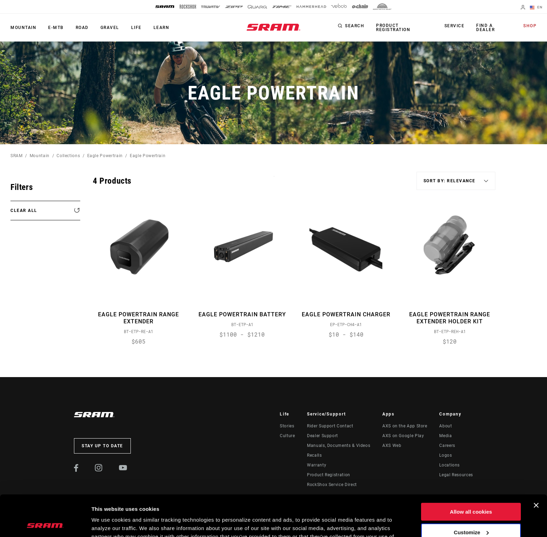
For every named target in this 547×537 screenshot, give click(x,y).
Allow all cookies (471, 471)
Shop (530, 25)
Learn (161, 27)
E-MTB (56, 27)
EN (536, 7)
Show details (107, 523)
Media (445, 435)
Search (354, 25)
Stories (287, 426)
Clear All (23, 210)
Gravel (109, 27)
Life (136, 27)
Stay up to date (102, 445)
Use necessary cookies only (471, 512)
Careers (447, 445)
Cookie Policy (169, 504)
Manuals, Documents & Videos (338, 445)
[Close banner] (536, 464)
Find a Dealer (485, 27)
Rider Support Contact (330, 426)
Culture (287, 435)
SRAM (16, 155)
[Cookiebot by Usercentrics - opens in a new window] (45, 523)
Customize (471, 491)
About (445, 426)
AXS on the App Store (404, 426)
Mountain (23, 27)
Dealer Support (322, 435)
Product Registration (393, 27)
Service (454, 25)
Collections (68, 155)
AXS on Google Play (403, 435)
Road (82, 27)
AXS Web (391, 445)
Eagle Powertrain (105, 155)
